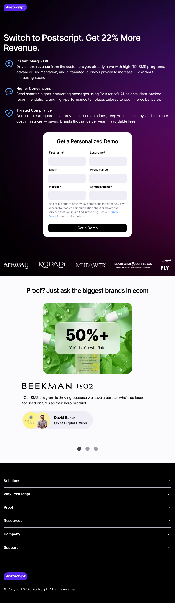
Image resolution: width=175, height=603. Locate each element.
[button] (79, 449)
